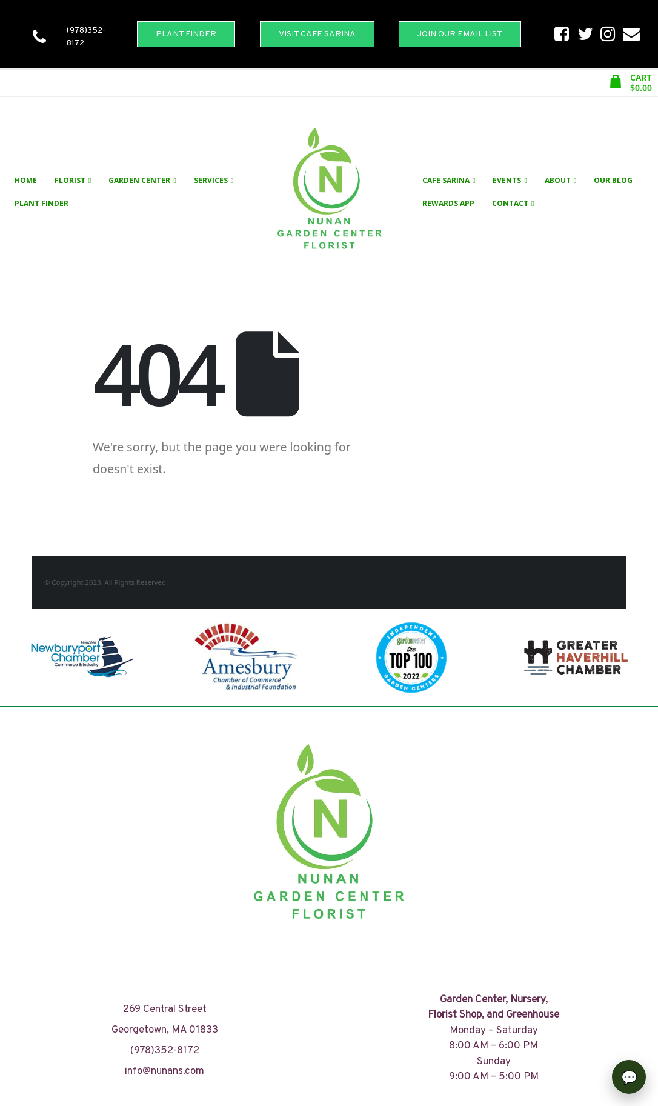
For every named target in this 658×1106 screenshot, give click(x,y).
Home (26, 180)
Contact (510, 203)
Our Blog (613, 180)
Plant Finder (41, 203)
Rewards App (448, 203)
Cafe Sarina (446, 180)
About (558, 180)
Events (507, 180)
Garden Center (139, 180)
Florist (70, 180)
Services (211, 180)
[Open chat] (629, 1077)
